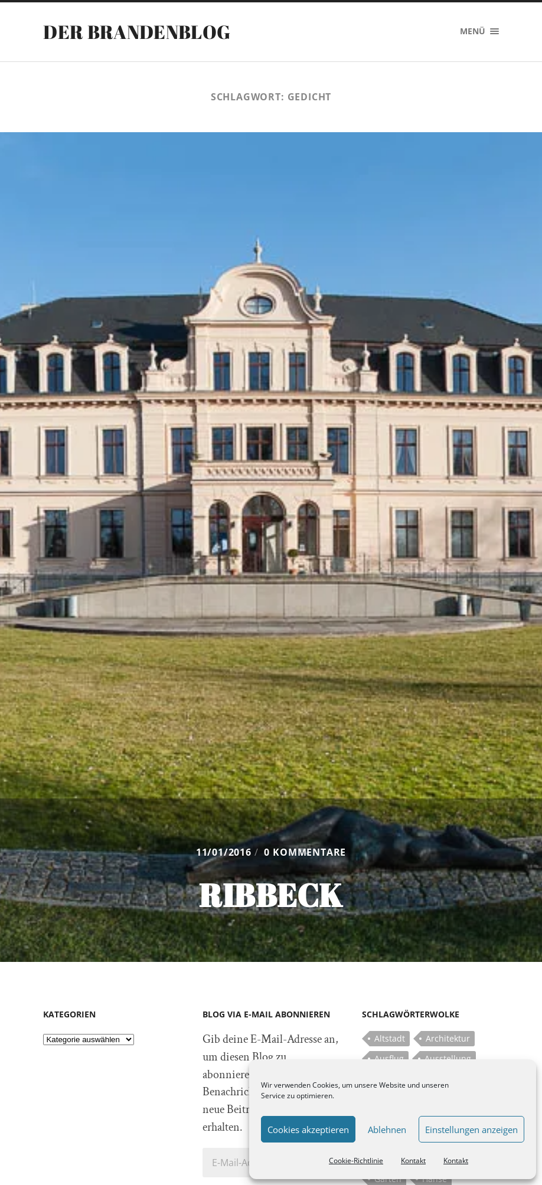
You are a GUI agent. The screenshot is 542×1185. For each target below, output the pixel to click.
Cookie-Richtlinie (356, 1160)
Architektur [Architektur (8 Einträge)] (448, 1038)
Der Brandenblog (136, 31)
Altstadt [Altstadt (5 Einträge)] (389, 1038)
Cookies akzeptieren (308, 1129)
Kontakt (413, 1160)
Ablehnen (387, 1129)
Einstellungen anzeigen (471, 1129)
